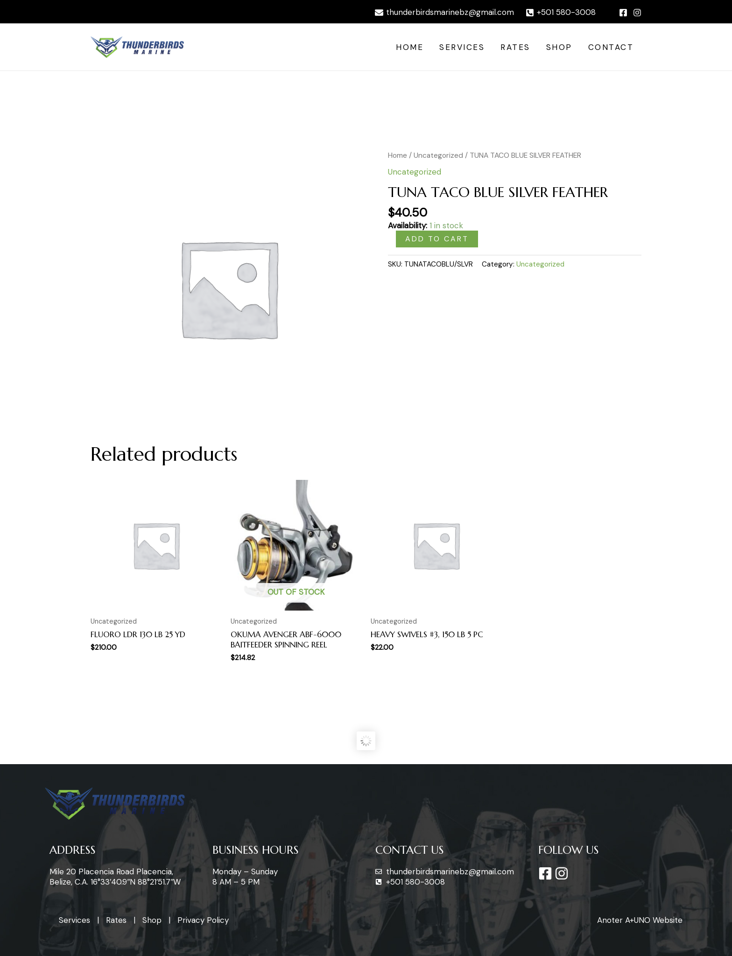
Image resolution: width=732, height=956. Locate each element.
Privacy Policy (203, 920)
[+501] (560, 12)
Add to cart (437, 239)
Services (462, 47)
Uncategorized (438, 155)
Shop (559, 47)
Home (409, 47)
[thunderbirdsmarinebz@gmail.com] (444, 12)
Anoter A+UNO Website (640, 920)
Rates (515, 47)
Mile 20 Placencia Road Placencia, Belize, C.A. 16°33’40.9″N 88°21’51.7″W (115, 876)
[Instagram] (637, 12)
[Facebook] (623, 12)
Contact (611, 47)
